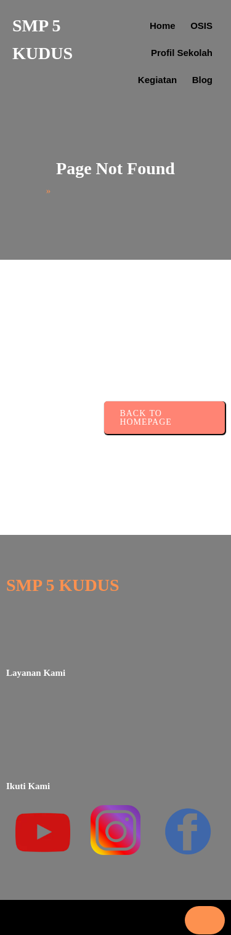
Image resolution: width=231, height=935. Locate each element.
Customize (113, 820)
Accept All (113, 880)
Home (27, 164)
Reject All (113, 850)
